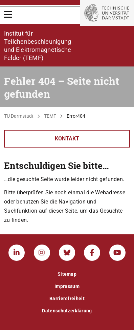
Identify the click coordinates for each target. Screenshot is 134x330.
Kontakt (67, 138)
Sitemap (67, 274)
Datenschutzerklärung (67, 310)
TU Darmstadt (19, 116)
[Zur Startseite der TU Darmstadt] (107, 13)
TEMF (50, 116)
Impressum (67, 286)
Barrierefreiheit (67, 298)
